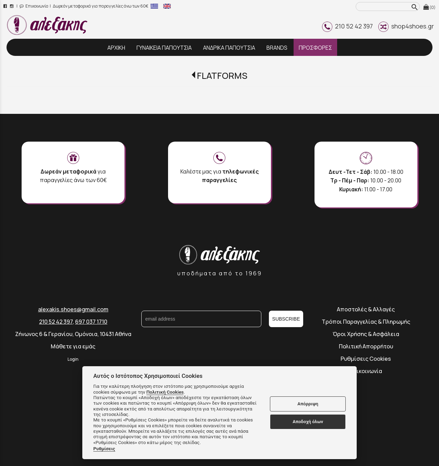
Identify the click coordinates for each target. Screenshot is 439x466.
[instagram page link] (12, 6)
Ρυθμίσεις (104, 448)
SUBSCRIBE (286, 319)
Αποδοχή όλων (308, 421)
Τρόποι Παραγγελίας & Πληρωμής (366, 321)
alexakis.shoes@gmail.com (73, 309)
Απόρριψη (307, 403)
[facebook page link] (5, 6)
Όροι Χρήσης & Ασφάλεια (366, 334)
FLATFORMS (222, 76)
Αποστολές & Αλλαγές (366, 309)
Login (73, 359)
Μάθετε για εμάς (73, 346)
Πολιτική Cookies (165, 392)
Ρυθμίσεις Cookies (366, 358)
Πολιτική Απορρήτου (366, 346)
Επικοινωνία (34, 6)
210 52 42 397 (347, 26)
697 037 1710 (91, 321)
